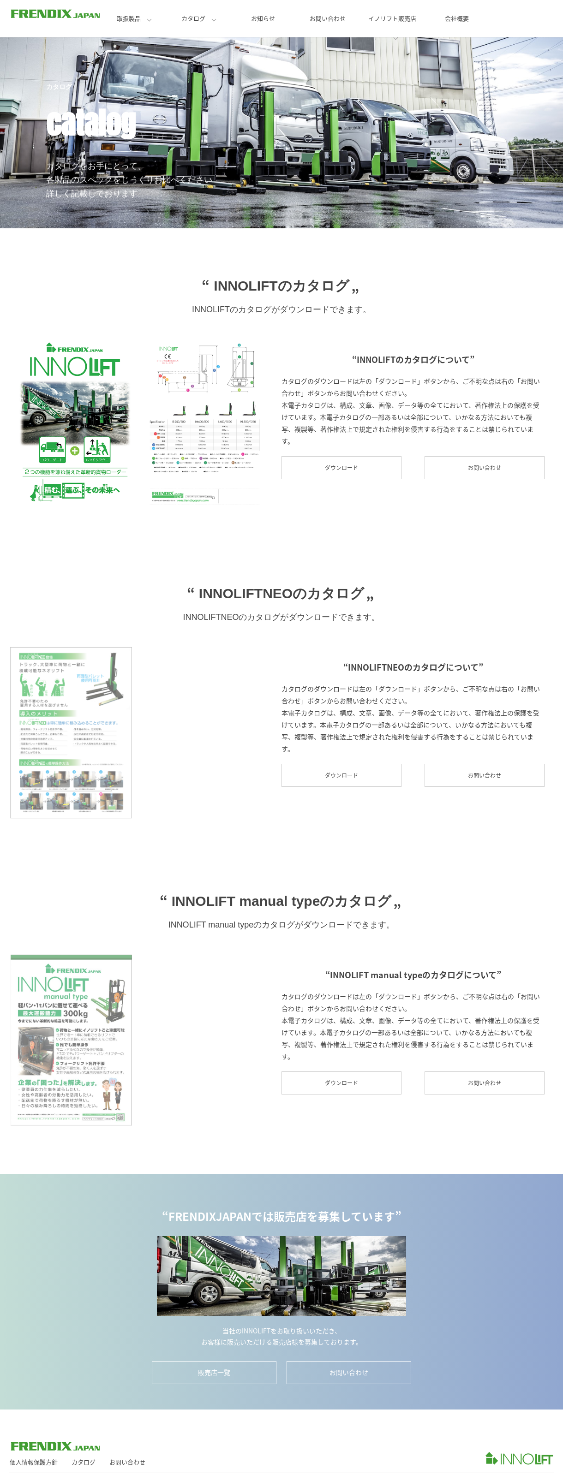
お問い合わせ (328, 18)
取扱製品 (129, 18)
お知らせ (263, 18)
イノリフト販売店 (392, 18)
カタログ (193, 18)
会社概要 (457, 18)
